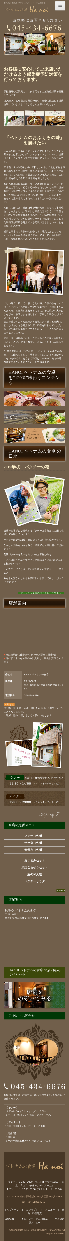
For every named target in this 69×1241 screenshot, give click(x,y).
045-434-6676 (31, 695)
